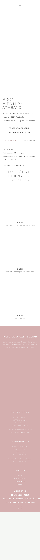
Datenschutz (20, 543)
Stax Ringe (20, 366)
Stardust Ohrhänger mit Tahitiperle (19, 274)
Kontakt (20, 524)
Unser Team (20, 530)
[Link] (18, 5)
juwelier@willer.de (20, 474)
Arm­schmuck (19, 214)
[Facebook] (21, 555)
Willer (20, 533)
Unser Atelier (20, 527)
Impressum (20, 539)
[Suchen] (30, 5)
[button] (16, 181)
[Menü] (20, 5)
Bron (11, 198)
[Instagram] (18, 556)
